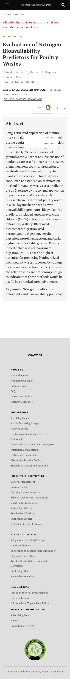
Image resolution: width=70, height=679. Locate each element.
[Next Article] (64, 108)
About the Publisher (22, 380)
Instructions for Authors (24, 455)
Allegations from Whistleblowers (28, 540)
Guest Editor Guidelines (24, 502)
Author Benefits (19, 428)
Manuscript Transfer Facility (26, 460)
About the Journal (20, 375)
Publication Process (21, 518)
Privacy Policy (40, 671)
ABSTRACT (50, 138)
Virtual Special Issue (22, 508)
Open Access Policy (21, 396)
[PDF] (48, 107)
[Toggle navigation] (7, 5)
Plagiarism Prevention (23, 556)
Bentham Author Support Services (29, 434)
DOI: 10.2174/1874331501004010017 (23, 99)
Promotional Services (22, 625)
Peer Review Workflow (23, 513)
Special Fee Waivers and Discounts (29, 465)
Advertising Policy (21, 615)
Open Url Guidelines (22, 401)
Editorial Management (23, 481)
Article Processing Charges (25, 423)
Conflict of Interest (21, 545)
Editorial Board (19, 386)
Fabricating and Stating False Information (33, 550)
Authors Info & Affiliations (21, 82)
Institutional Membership (25, 449)
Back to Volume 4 (15, 14)
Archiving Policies (20, 418)
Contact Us (57, 671)
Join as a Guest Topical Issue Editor (30, 603)
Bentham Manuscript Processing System (32, 444)
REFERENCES (49, 143)
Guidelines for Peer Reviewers (27, 524)
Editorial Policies (20, 487)
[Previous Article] (57, 108)
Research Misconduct (22, 576)
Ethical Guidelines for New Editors (29, 497)
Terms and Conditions (18, 671)
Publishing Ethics (20, 571)
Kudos (14, 620)
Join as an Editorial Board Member (29, 592)
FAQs (13, 391)
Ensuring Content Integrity (25, 492)
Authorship (17, 439)
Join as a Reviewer (20, 598)
